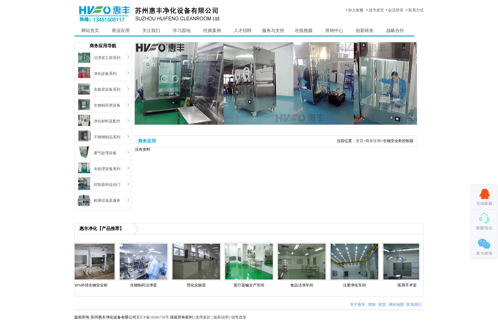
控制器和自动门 (107, 184)
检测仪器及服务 (107, 200)
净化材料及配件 (107, 121)
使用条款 (203, 317)
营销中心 (334, 30)
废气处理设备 (105, 153)
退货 (382, 304)
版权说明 (221, 317)
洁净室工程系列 (107, 58)
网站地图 (396, 304)
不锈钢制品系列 (107, 137)
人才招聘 (243, 30)
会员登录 (395, 10)
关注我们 (151, 30)
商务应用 (373, 141)
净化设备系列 (105, 73)
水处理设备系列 (107, 169)
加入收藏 (355, 10)
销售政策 (238, 317)
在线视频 (304, 30)
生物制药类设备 (107, 105)
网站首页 (90, 30)
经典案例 (212, 30)
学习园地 (182, 30)
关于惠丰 (357, 304)
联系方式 (416, 10)
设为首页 (376, 10)
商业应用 (121, 30)
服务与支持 (273, 30)
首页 (359, 141)
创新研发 (365, 30)
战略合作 (395, 30)
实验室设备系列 (107, 89)
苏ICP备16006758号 (152, 317)
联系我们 (414, 304)
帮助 (372, 304)
